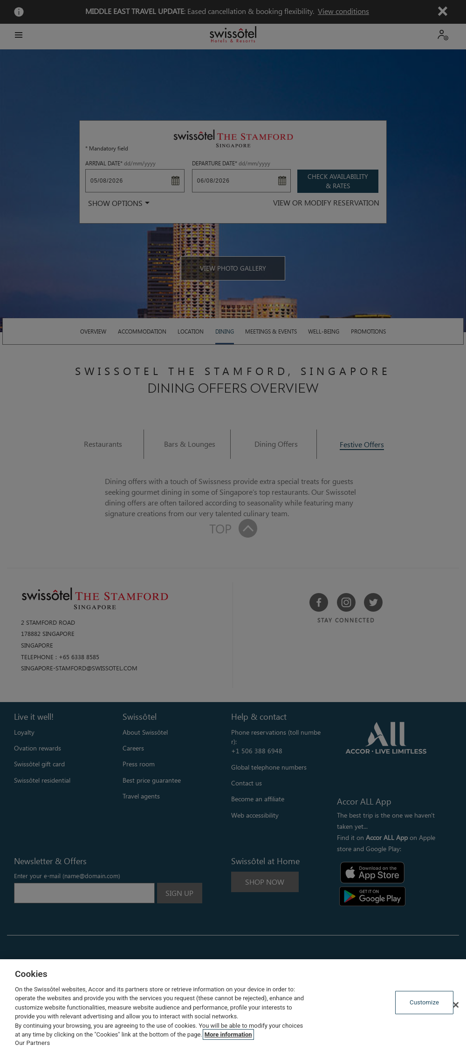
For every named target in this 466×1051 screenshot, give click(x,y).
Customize (424, 1002)
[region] (233, 1005)
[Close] (455, 1005)
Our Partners (32, 1042)
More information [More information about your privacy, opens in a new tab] (228, 1034)
